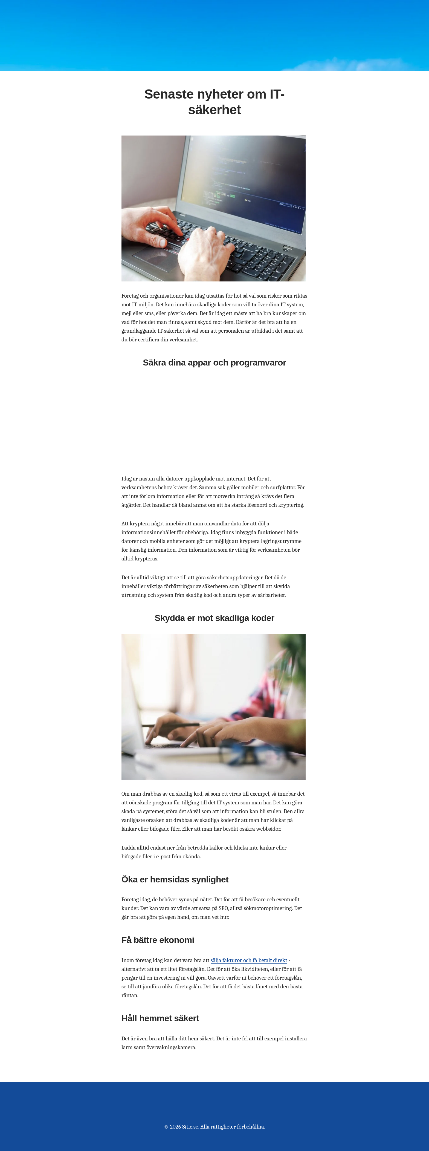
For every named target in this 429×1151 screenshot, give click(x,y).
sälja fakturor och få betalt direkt (249, 960)
